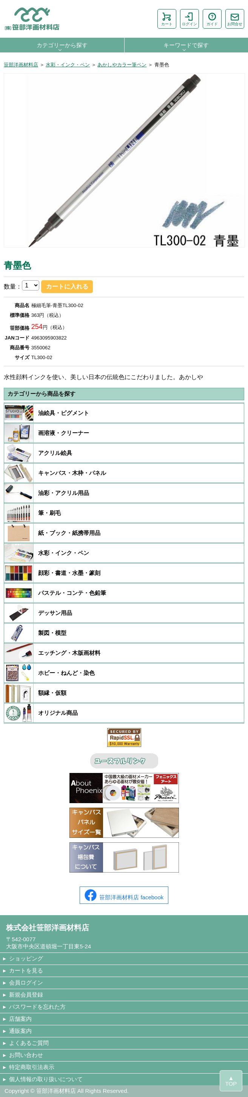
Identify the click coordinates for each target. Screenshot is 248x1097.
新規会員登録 (26, 994)
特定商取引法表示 (31, 1067)
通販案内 (20, 1031)
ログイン (189, 19)
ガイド (212, 19)
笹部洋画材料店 (21, 65)
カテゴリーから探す (62, 45)
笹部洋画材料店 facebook (124, 895)
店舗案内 (20, 1019)
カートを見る (26, 970)
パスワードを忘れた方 (37, 1006)
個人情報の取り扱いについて (46, 1079)
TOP (231, 1083)
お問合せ (234, 19)
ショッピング (26, 958)
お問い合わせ (26, 1055)
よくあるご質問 (29, 1043)
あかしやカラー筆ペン (121, 65)
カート (167, 19)
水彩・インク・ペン (68, 65)
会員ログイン (26, 982)
